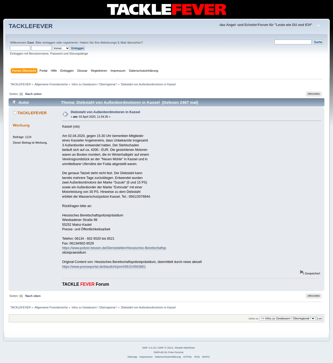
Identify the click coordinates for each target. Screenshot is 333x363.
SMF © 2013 (165, 347)
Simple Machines (185, 347)
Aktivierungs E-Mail (113, 42)
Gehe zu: (253, 318)
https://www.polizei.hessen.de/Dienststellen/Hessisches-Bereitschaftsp (114, 248)
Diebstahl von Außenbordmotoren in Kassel (105, 112)
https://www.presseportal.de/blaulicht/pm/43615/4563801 (104, 267)
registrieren (70, 42)
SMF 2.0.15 (149, 347)
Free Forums (175, 352)
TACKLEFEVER (30, 26)
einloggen (48, 42)
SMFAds (159, 352)
